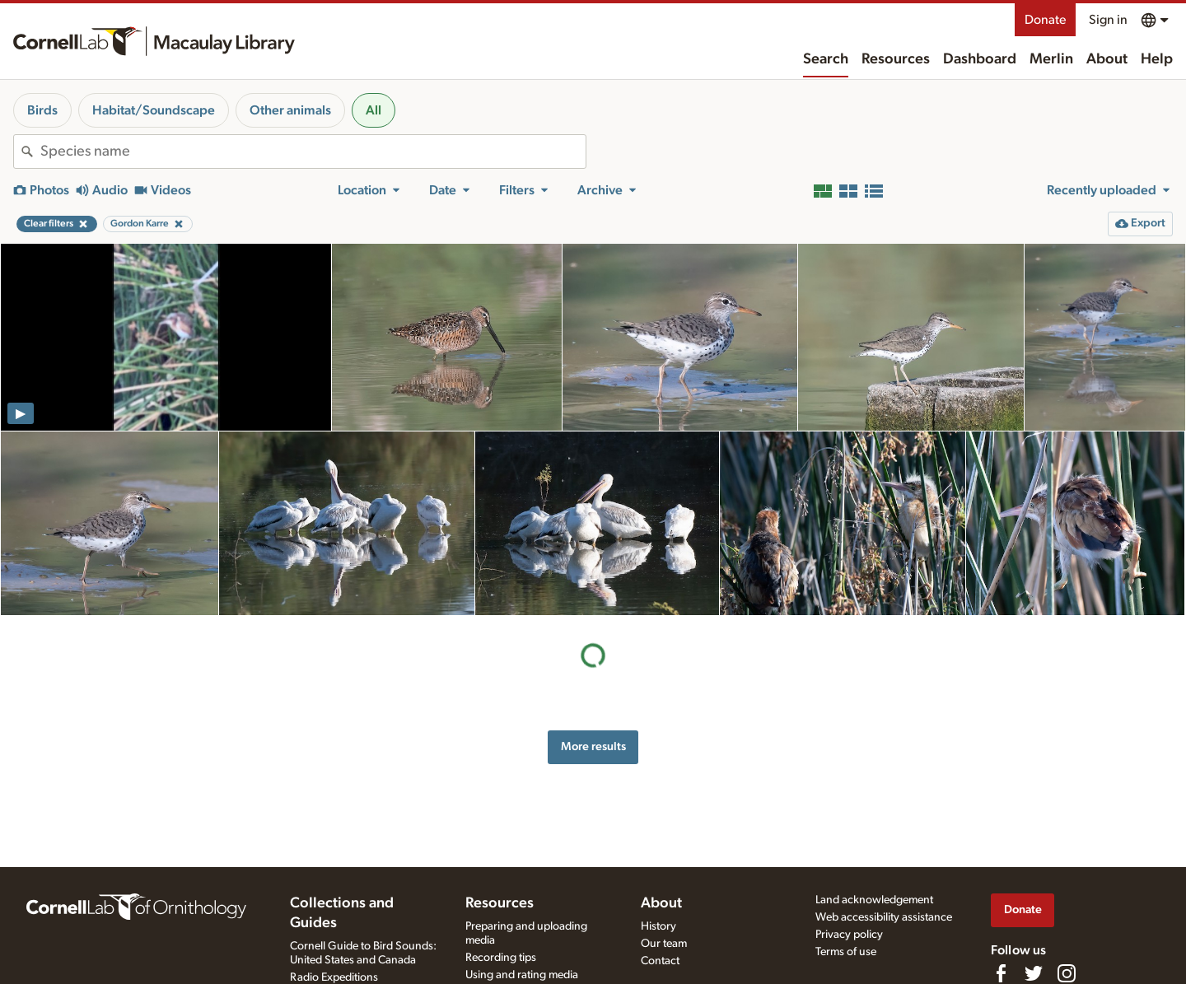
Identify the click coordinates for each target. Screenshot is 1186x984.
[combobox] (313, 151)
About (1107, 59)
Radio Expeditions (334, 977)
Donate (1045, 19)
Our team (664, 943)
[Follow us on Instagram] (1066, 973)
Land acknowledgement (874, 900)
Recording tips (500, 957)
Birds (42, 110)
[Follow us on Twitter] (1034, 973)
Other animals (290, 110)
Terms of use (845, 952)
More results (593, 746)
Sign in (1108, 19)
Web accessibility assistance (883, 917)
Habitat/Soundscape (153, 110)
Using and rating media (521, 975)
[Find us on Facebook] (1001, 973)
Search (825, 59)
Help (1157, 59)
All (373, 110)
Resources (895, 59)
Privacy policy (849, 934)
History (658, 926)
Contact (660, 961)
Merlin (1051, 59)
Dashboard (979, 59)
